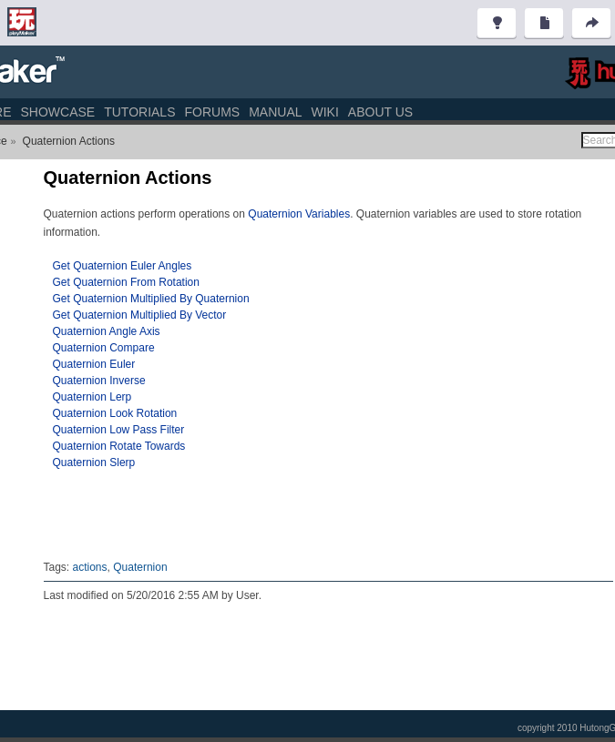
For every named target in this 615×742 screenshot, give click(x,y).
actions (90, 567)
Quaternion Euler (94, 364)
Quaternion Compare (104, 347)
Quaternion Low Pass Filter (119, 429)
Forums (212, 112)
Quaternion (140, 567)
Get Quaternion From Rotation (126, 282)
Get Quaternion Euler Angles (122, 265)
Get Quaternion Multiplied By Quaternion (151, 298)
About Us (380, 112)
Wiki (325, 112)
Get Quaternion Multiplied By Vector (140, 315)
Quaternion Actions (69, 141)
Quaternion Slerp (94, 462)
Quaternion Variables (299, 214)
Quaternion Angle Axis (106, 331)
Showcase (57, 112)
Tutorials (139, 112)
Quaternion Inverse (99, 380)
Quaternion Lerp (92, 397)
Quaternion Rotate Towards (119, 446)
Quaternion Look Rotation (115, 413)
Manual (275, 112)
